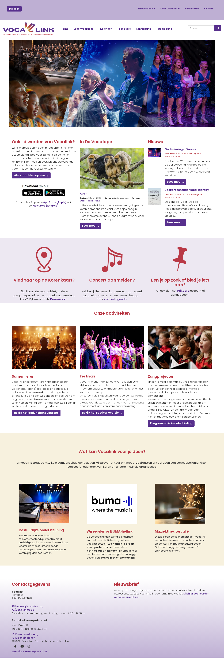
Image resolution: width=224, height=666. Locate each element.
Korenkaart (192, 8)
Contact (209, 8)
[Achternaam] (155, 642)
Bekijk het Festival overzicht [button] (102, 413)
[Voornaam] (155, 631)
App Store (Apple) (54, 202)
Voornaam (120, 625)
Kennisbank (144, 29)
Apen (83, 194)
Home (64, 29)
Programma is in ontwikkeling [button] (171, 423)
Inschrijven (154, 651)
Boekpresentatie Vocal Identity (187, 190)
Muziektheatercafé (172, 531)
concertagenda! (115, 299)
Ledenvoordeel (84, 29)
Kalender (107, 29)
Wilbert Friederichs (90, 200)
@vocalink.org (27, 606)
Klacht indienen (23, 637)
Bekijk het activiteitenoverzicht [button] (36, 413)
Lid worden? (146, 8)
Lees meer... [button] (90, 226)
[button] (24, 83)
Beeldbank (166, 29)
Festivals (125, 29)
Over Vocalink (170, 8)
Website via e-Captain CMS (29, 651)
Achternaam (122, 636)
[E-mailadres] (155, 619)
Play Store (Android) (45, 205)
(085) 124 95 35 (23, 610)
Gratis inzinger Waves (180, 149)
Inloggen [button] (14, 8)
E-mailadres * (122, 614)
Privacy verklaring (25, 634)
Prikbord (183, 291)
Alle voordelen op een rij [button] (31, 175)
